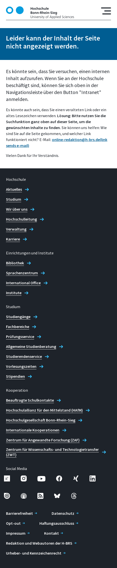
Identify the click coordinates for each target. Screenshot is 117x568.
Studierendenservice (24, 356)
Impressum (15, 533)
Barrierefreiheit (19, 513)
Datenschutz (63, 513)
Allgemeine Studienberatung (31, 346)
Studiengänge (18, 316)
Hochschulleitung (21, 219)
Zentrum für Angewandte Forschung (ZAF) (43, 439)
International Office (23, 282)
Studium (13, 199)
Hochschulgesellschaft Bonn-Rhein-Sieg (40, 420)
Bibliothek (15, 262)
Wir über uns (16, 209)
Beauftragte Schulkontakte (30, 400)
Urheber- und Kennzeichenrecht (33, 553)
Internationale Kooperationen (32, 429)
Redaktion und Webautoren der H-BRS (39, 543)
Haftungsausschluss (56, 523)
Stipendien (15, 376)
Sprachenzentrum (22, 272)
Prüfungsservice (20, 336)
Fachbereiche (17, 326)
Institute (13, 292)
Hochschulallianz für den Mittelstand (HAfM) (44, 410)
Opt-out (13, 523)
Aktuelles (14, 189)
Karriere (13, 239)
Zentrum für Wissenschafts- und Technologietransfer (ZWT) (52, 452)
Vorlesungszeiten (21, 366)
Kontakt (51, 533)
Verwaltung (16, 229)
